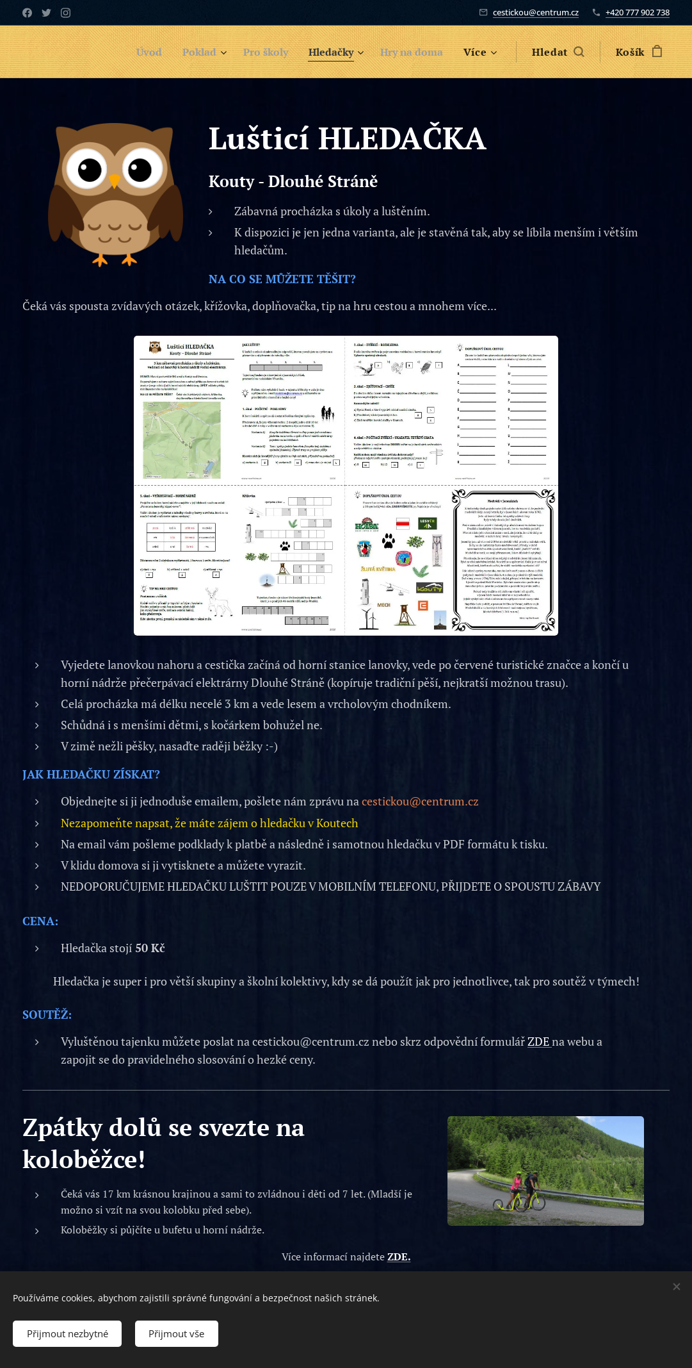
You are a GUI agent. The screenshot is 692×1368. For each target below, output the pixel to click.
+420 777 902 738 (638, 12)
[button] (558, 52)
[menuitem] (134, 52)
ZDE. (399, 1256)
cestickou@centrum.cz (536, 12)
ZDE (539, 1041)
